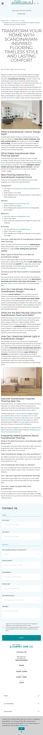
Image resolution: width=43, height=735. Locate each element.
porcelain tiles (6, 283)
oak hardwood (16, 188)
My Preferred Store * (8, 595)
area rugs (23, 246)
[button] (34, 3)
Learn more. (24, 725)
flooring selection (24, 422)
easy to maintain (20, 268)
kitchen (26, 208)
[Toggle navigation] (2, 3)
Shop (21, 696)
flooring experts (14, 85)
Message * (5, 606)
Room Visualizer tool (24, 416)
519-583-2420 (21, 14)
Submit (21, 638)
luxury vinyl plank (30, 188)
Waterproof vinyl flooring (16, 203)
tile (28, 203)
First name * (6, 520)
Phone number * (7, 560)
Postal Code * (6, 584)
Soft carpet (11, 216)
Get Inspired (21, 703)
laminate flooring (24, 229)
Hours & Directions (21, 660)
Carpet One (4, 20)
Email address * (6, 572)
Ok (21, 728)
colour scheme (19, 318)
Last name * (5, 532)
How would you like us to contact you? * (14, 549)
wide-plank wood (23, 216)
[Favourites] (37, 3)
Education (21, 711)
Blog (22, 20)
